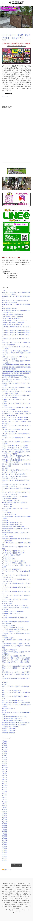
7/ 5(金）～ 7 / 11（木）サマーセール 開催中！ (15, 446)
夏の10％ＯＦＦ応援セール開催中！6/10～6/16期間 (16, 658)
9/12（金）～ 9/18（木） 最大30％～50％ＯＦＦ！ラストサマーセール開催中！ (16, 471)
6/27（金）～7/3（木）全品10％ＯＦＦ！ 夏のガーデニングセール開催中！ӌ (16, 414)
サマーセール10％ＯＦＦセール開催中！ (13, 611)
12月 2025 (4, 747)
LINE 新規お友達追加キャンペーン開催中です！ (16, 502)
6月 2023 (4, 794)
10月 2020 (4, 840)
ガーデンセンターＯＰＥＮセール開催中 (13, 561)
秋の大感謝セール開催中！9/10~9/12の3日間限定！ (16, 723)
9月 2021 (4, 824)
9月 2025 (4, 751)
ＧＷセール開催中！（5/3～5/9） (11, 500)
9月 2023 (4, 787)
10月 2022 (4, 802)
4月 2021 (4, 834)
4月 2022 (4, 814)
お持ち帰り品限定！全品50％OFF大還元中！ (15, 527)
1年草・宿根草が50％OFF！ (10, 308)
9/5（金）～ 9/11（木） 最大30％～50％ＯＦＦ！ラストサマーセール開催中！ (16, 493)
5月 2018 (4, 852)
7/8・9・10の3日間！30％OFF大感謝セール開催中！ (17, 450)
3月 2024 (4, 781)
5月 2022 (4, 812)
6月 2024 (4, 775)
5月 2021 (4, 832)
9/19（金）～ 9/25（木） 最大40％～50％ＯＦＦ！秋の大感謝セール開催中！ (16, 477)
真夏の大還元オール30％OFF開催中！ (12, 721)
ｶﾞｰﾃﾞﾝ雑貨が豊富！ (8, 603)
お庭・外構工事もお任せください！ (12, 523)
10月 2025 (4, 749)
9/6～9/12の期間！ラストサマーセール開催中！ (16, 496)
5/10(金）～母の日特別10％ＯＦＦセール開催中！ (16, 377)
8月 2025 (4, 753)
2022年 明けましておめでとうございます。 (14, 320)
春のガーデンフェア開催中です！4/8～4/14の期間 (16, 702)
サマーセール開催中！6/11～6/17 (11, 613)
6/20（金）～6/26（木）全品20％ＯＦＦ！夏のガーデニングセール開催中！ (16, 408)
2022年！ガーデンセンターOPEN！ (12, 318)
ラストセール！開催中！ (9, 626)
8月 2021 (4, 826)
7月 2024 (4, 773)
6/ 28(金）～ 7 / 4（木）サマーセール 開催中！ (16, 417)
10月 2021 (4, 822)
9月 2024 (4, 769)
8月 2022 (4, 806)
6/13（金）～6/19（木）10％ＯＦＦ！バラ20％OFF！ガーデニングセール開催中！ (16, 396)
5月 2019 (4, 846)
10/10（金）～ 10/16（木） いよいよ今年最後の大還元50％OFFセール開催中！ (16, 293)
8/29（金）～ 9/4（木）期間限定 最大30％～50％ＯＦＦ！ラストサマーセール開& (16, 461)
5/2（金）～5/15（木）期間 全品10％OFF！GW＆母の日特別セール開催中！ (16, 388)
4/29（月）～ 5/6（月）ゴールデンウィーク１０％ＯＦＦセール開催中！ (15, 358)
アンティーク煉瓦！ (7, 506)
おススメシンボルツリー (9, 514)
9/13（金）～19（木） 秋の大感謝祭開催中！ (15, 474)
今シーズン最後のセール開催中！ (11, 632)
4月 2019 (4, 848)
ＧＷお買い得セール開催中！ (10, 498)
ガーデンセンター (7, 557)
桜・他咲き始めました (8, 708)
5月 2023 (4, 796)
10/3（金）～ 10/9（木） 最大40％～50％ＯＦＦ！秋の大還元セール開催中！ (16, 301)
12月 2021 (4, 820)
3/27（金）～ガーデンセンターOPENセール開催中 (16, 331)
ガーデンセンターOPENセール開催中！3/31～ (15, 563)
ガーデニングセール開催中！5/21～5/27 (13, 553)
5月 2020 (4, 842)
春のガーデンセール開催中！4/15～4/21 (13, 700)
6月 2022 (4, 810)
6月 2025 (4, 757)
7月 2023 (4, 791)
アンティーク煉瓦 (7, 504)
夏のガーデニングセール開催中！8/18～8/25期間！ (16, 660)
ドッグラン (5, 615)
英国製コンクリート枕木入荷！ (11, 727)
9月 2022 (4, 804)
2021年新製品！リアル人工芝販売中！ (12, 316)
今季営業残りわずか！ (8, 638)
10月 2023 (4, 785)
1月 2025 (4, 765)
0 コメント (28, 40)
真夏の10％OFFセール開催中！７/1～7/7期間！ (15, 716)
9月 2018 (4, 850)
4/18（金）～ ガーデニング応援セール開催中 (15, 351)
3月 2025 (4, 763)
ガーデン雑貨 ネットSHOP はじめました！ (15, 605)
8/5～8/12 (4, 468)
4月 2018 (4, 854)
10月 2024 (4, 767)
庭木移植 (4, 682)
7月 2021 (4, 828)
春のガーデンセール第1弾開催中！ (11, 690)
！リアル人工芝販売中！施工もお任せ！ (13, 628)
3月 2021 (4, 836)
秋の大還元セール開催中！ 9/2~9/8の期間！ (15, 725)
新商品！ (4, 684)
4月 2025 (4, 761)
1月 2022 (4, 818)
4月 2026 (4, 741)
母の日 (4, 710)
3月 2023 (4, 800)
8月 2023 (4, 790)
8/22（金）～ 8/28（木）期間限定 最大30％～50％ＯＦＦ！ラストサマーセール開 (16, 457)
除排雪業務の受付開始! (8, 733)
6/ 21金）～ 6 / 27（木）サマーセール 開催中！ (16, 411)
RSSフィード (7, 870)
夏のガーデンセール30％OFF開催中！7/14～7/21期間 (17, 666)
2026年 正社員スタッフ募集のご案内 (13, 324)
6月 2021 (4, 830)
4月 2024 (4, 779)
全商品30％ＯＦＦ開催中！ (10, 650)
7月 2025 (4, 755)
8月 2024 (4, 771)
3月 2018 (4, 856)
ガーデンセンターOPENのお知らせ (11, 569)
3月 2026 (4, 743)
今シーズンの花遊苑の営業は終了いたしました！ (16, 630)
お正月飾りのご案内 (7, 537)
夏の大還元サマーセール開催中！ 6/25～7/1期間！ (17, 672)
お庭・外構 (5, 521)
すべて (4, 290)
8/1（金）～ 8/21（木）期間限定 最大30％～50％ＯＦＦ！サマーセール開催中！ (16, 453)
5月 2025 (4, 759)
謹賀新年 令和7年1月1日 (9, 729)
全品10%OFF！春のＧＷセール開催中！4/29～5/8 (15, 644)
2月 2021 (4, 838)
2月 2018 (4, 858)
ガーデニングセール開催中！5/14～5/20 (13, 551)
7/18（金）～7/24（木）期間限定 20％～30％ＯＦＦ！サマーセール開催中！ (16, 431)
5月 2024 (4, 777)
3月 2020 (4, 844)
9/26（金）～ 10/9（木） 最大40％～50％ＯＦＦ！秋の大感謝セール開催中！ (16, 485)
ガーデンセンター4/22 (8, 559)
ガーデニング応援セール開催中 (12, 555)
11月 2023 (4, 783)
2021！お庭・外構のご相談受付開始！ (12, 314)
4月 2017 (4, 860)
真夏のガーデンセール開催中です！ (12, 719)
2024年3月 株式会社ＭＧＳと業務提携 (13, 322)
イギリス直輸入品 (7, 512)
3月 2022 (4, 816)
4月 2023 (4, 798)
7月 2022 (4, 808)
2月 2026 (4, 745)
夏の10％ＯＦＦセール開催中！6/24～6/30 (14, 656)
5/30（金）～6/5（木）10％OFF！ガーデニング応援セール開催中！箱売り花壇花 (16, 392)
